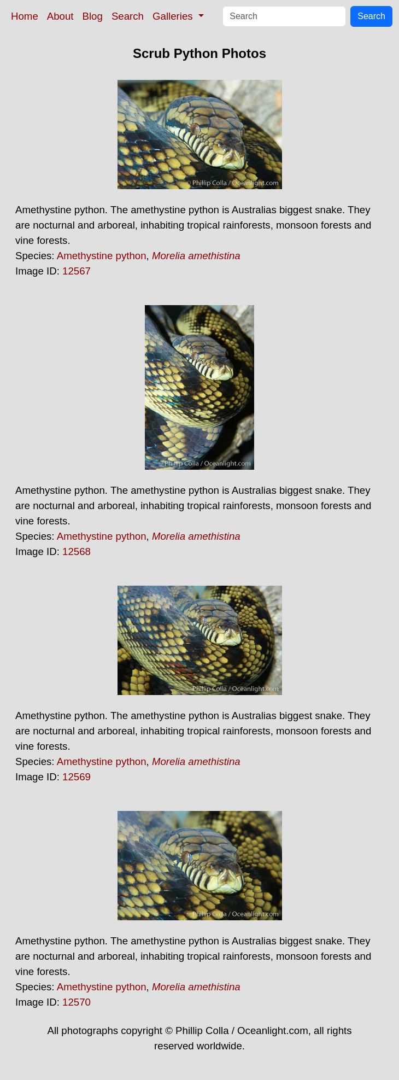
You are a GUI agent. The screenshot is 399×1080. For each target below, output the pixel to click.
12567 (76, 271)
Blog (93, 16)
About (60, 16)
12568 (76, 551)
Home (24, 16)
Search (128, 16)
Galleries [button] (174, 16)
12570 (76, 1002)
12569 (76, 777)
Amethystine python (101, 255)
